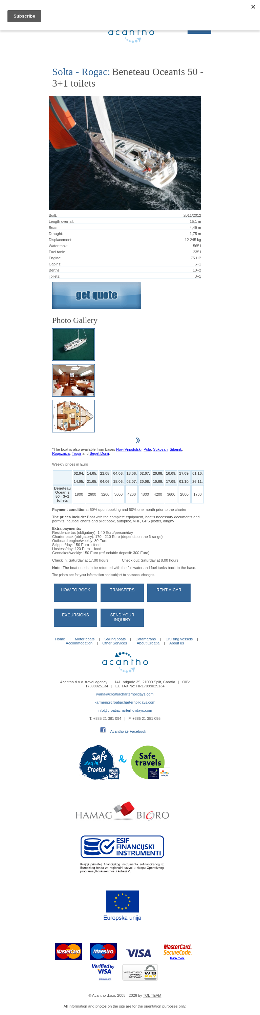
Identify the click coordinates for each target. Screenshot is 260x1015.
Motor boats (84, 639)
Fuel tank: (57, 252)
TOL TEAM (152, 995)
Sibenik (176, 449)
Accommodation (79, 643)
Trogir (76, 453)
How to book (75, 590)
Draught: (56, 234)
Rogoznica (61, 453)
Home (60, 639)
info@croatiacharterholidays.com (125, 710)
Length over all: (61, 221)
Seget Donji (99, 453)
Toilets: (54, 276)
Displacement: (60, 240)
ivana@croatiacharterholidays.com (125, 694)
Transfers (122, 590)
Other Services (114, 643)
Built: (53, 215)
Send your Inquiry (122, 617)
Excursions (75, 615)
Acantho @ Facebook (128, 731)
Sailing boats (115, 639)
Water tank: (58, 246)
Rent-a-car (168, 590)
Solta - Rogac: (81, 71)
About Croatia (148, 643)
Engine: (55, 258)
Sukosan (160, 449)
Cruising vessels (179, 639)
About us (176, 643)
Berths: (55, 270)
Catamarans (145, 639)
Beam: (54, 228)
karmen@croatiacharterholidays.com (124, 702)
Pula (147, 449)
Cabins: (55, 264)
